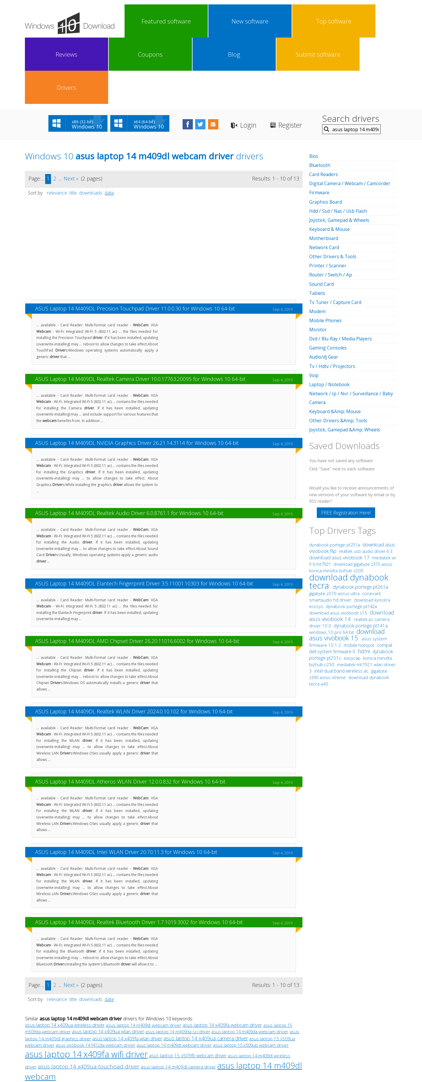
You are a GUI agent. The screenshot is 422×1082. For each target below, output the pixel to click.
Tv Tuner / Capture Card (336, 235)
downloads (90, 126)
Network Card (324, 181)
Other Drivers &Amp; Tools (338, 353)
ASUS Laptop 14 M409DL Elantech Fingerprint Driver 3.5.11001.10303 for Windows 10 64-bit (144, 517)
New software (175, 21)
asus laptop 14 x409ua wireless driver (65, 959)
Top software (209, 21)
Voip (314, 308)
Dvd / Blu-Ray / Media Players (341, 272)
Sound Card (322, 217)
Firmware (319, 126)
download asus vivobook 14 (351, 548)
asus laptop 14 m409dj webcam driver (143, 959)
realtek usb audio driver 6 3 (365, 484)
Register (304, 59)
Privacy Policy (210, 1035)
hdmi (364, 583)
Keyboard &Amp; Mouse (335, 344)
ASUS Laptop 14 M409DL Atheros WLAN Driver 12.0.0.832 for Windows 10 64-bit (130, 715)
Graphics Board (326, 135)
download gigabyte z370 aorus (362, 496)
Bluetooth (320, 99)
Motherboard (324, 171)
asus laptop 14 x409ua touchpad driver (88, 1000)
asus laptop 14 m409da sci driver (177, 965)
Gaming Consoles (328, 281)
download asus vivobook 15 (347, 567)
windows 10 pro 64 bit (331, 565)
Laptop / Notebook (330, 317)
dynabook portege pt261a (360, 519)
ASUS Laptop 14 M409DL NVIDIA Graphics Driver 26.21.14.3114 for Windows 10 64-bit (137, 376)
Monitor (318, 262)
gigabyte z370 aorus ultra (335, 526)
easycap (352, 591)
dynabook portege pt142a (351, 539)
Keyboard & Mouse (330, 162)
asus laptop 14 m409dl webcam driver (174, 979)
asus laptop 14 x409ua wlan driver (108, 965)
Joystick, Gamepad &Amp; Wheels (345, 362)
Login (260, 59)
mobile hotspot (359, 578)
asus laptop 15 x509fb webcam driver (188, 989)
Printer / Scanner (328, 199)
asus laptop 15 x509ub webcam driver (251, 979)
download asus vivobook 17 (340, 490)
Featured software (141, 21)
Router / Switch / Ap (331, 208)
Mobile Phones (325, 253)
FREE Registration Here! (346, 445)
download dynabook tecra (348, 514)
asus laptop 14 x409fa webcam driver (222, 959)
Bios (314, 90)
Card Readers (323, 108)
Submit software (345, 21)
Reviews (243, 21)
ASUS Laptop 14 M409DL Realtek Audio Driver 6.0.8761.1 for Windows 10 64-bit (129, 446)
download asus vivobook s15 (338, 545)
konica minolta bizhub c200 (336, 503)
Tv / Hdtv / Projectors (332, 299)
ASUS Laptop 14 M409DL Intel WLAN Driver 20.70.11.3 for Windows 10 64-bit (126, 785)
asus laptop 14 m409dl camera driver (178, 1000)
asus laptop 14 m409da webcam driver (249, 965)
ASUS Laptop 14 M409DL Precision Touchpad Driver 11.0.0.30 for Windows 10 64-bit (135, 242)
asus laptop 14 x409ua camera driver (206, 971)
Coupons (277, 21)
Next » (71, 112)
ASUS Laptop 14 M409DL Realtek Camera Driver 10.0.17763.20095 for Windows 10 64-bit (140, 312)
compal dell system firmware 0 (350, 580)
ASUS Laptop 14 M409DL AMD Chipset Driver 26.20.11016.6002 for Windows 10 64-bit (137, 574)
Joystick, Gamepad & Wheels (340, 153)
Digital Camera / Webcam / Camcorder (351, 117)
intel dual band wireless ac (342, 603)
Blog (311, 21)
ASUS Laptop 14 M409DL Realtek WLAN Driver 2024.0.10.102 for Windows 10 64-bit (134, 645)
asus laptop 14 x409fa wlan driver (127, 972)
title (73, 126)
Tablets (317, 226)
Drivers (379, 21)
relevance (57, 126)
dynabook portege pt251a (335, 477)
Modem (317, 244)
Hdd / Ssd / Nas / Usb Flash (338, 144)
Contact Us (254, 1035)
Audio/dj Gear (324, 290)
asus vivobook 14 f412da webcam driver (95, 979)
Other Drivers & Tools (333, 190)
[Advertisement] (164, 184)
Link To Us (167, 1035)
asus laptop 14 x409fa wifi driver (86, 987)
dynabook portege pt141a (361, 558)
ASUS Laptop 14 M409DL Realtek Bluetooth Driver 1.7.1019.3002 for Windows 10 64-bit (139, 855)
